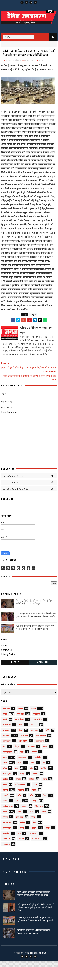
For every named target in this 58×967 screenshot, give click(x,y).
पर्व (44, 768)
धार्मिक (5, 768)
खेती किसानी (40, 747)
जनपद (5, 763)
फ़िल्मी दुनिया (7, 779)
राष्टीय (19, 801)
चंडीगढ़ (45, 752)
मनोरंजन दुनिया (20, 790)
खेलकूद (17, 752)
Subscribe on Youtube (30, 495)
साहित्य (22, 828)
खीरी (47, 736)
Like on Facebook (30, 488)
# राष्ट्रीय (33, 320)
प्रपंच (31, 774)
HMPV (21, 844)
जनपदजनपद (22, 763)
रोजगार (5, 806)
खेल (4, 752)
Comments (43, 668)
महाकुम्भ (21, 796)
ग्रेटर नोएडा (31, 752)
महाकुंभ (5, 796)
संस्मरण (5, 823)
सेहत (34, 828)
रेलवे (45, 801)
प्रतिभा (5, 774)
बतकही (22, 779)
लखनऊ (18, 806)
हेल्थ (19, 839)
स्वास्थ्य (34, 834)
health (6, 844)
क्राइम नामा (34, 730)
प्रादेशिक (43, 774)
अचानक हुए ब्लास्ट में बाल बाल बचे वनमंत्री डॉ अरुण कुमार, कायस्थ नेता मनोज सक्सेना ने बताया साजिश (36, 620)
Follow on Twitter (30, 482)
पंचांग (32, 768)
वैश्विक (5, 817)
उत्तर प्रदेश (20, 720)
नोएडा (19, 768)
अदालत (20, 714)
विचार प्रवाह (39, 812)
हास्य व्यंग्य (6, 839)
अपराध (33, 714)
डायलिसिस (38, 763)
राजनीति (5, 801)
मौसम (34, 796)
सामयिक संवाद (7, 828)
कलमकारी (36, 720)
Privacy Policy (8, 660)
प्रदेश (16, 774)
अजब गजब (6, 714)
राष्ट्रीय (41, 66)
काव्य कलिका (19, 725)
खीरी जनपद (6, 747)
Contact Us (6, 655)
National (37, 844)
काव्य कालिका (37, 725)
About (4, 651)
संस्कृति (44, 817)
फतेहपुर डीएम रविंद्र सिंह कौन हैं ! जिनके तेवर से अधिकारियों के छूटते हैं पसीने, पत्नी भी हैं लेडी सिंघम (35, 913)
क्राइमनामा (6, 736)
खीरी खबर (6, 741)
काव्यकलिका (7, 730)
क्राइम (20, 730)
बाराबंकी (35, 779)
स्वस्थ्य (22, 834)
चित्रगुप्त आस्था (7, 758)
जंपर (21, 758)
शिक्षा (31, 817)
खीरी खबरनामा (41, 741)
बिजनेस (18, 785)
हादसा (47, 834)
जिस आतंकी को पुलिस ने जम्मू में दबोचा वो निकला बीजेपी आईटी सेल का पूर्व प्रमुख (35, 608)
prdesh (6, 850)
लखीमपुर (34, 806)
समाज (33, 823)
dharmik (33, 839)
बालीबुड (5, 785)
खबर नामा (34, 736)
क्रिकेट (21, 736)
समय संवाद (19, 823)
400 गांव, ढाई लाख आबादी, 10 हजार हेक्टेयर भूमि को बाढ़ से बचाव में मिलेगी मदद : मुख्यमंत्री (35, 633)
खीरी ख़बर (24, 741)
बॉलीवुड (31, 785)
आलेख (5, 720)
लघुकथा (24, 812)
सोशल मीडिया (7, 834)
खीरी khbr (23, 747)
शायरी (19, 817)
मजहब (5, 790)
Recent (15, 668)
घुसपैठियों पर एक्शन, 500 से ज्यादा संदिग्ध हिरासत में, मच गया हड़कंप (33, 937)
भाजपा (44, 785)
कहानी (5, 725)
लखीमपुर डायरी (8, 812)
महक (35, 790)
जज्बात (34, 758)
